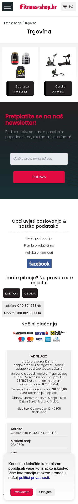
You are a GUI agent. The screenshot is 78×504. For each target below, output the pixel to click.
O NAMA (30, 294)
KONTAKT (11, 294)
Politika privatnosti (39, 252)
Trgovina (31, 23)
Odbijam (45, 492)
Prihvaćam (22, 492)
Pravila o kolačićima (39, 245)
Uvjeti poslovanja (39, 238)
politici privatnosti (34, 477)
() (67, 7)
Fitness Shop (12, 23)
